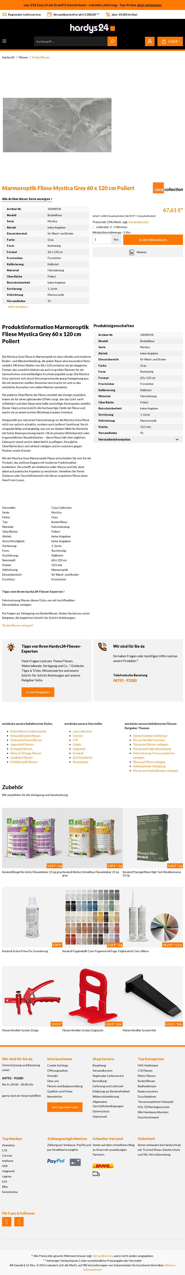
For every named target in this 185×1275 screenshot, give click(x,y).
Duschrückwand (148, 1117)
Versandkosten (102, 1070)
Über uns (53, 1081)
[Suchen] (112, 41)
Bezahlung (99, 1065)
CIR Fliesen (145, 1070)
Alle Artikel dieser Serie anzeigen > (27, 199)
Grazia (77, 744)
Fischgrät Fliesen (21, 749)
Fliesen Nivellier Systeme (149, 740)
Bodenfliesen (146, 1081)
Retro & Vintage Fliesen (25, 753)
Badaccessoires (148, 1091)
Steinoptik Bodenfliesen (26, 740)
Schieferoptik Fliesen (23, 762)
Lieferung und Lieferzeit (108, 1086)
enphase (7, 1160)
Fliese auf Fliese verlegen (149, 762)
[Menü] (4, 41)
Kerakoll (78, 753)
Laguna (6, 1176)
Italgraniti (79, 749)
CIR (75, 740)
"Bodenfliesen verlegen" (17, 625)
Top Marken (12, 1138)
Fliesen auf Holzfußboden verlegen (155, 770)
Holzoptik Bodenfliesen (25, 735)
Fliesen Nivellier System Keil (139, 1030)
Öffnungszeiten (57, 1070)
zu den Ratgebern (38, 692)
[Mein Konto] (150, 41)
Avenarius (8, 1145)
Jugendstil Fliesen (22, 744)
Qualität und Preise (60, 1091)
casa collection (82, 731)
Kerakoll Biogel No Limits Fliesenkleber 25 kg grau (32, 872)
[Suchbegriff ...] (71, 41)
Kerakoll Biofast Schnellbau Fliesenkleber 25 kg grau (90, 873)
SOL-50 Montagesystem (153, 1107)
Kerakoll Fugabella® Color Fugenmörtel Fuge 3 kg (92, 951)
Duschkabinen (147, 1096)
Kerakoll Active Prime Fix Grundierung (25, 951)
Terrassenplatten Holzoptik (155, 1101)
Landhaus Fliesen (21, 757)
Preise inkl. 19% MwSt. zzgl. (120, 222)
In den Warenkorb (153, 240)
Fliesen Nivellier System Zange (20, 1030)
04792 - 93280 (125, 680)
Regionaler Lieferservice (108, 1075)
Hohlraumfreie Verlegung (149, 766)
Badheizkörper (147, 1086)
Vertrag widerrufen (65, 1107)
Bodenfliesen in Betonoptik (28, 731)
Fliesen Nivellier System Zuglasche (82, 1030)
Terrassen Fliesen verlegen (150, 744)
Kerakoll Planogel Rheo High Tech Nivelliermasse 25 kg (152, 873)
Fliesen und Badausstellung (65, 1086)
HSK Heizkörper (148, 1065)
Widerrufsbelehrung (106, 1096)
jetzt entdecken (149, 5)
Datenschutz (101, 1111)
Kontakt (52, 1075)
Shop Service (103, 1059)
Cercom (78, 735)
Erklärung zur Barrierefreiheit (111, 1091)
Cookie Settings (57, 1065)
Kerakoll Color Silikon (136, 951)
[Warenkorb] (170, 41)
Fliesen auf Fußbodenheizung (152, 749)
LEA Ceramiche (82, 757)
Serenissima (80, 762)
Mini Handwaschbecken (153, 1112)
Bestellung (100, 1081)
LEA (4, 1181)
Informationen (59, 1059)
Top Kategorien (151, 1059)
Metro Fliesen (147, 1075)
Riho (5, 1186)
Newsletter (54, 1096)
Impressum (100, 1116)
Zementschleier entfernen (150, 735)
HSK (5, 1166)
